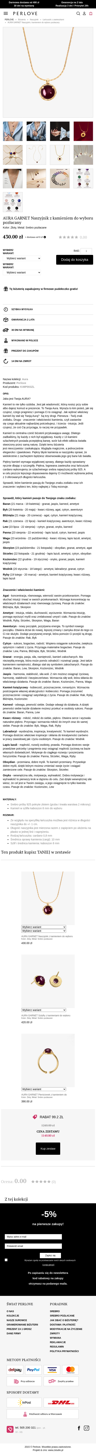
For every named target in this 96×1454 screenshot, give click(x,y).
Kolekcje (13, 1315)
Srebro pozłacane (62, 1315)
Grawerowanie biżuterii (22, 1324)
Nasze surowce (17, 1320)
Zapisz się (50, 1255)
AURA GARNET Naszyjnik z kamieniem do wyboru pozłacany (34, 22)
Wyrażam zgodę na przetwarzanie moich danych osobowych (49, 1260)
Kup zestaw (48, 1148)
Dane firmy (14, 1333)
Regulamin (57, 1346)
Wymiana (55, 1338)
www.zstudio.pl (55, 1450)
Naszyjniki (34, 20)
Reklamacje (58, 1342)
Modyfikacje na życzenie (66, 1329)
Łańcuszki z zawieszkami (53, 20)
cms (45, 1450)
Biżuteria (22, 20)
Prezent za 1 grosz (19, 1329)
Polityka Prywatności (64, 1351)
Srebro (55, 1311)
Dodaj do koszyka (74, 260)
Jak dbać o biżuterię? (64, 1320)
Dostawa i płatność (62, 1324)
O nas (10, 1311)
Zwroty (55, 1333)
